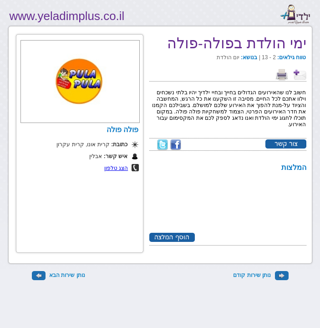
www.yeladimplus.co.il (67, 16)
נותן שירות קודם (260, 275)
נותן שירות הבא (58, 275)
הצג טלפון (116, 168)
